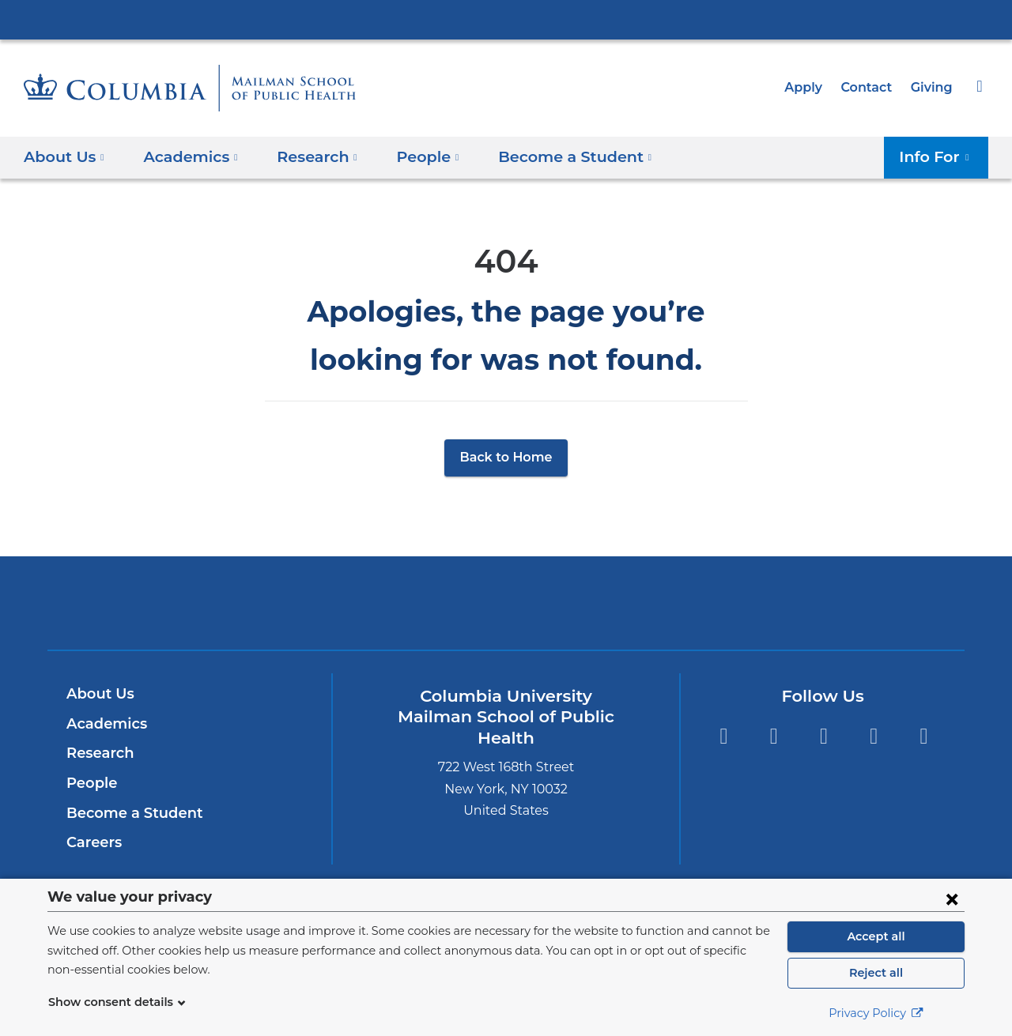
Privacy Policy (876, 1013)
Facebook (774, 736)
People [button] (413, 156)
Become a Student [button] (552, 156)
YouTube (924, 736)
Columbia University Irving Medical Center (506, 19)
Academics (104, 724)
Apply (810, 87)
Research (98, 753)
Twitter (723, 736)
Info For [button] (939, 156)
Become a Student (128, 813)
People (89, 783)
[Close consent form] (952, 898)
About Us (98, 694)
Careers (92, 842)
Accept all (876, 936)
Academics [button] (185, 156)
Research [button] (307, 156)
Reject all (876, 972)
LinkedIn (874, 736)
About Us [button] (64, 156)
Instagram (823, 736)
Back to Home (506, 457)
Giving (933, 87)
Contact (870, 87)
